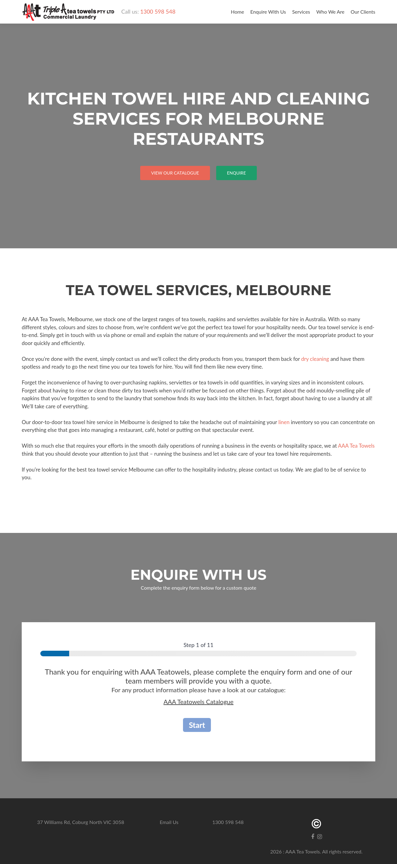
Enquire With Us (268, 12)
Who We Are (330, 12)
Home (237, 12)
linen (283, 422)
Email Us (169, 822)
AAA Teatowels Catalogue (198, 701)
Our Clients (363, 12)
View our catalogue (175, 172)
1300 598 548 (158, 11)
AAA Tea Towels (356, 445)
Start (197, 724)
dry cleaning (315, 359)
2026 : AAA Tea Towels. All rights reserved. (316, 851)
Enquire (236, 172)
